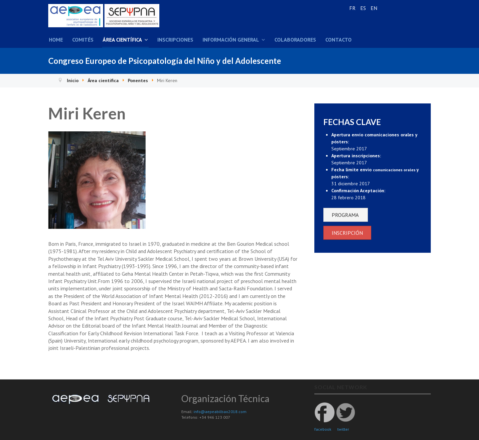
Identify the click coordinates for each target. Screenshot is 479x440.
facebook (322, 429)
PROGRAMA (346, 215)
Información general (231, 39)
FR (353, 8)
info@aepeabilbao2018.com (220, 411)
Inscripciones (175, 39)
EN (374, 8)
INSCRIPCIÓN (347, 232)
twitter (343, 429)
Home (56, 39)
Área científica (122, 39)
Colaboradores (295, 39)
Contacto (338, 39)
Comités (82, 39)
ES (363, 8)
